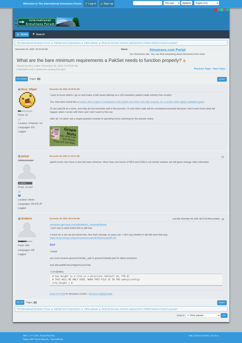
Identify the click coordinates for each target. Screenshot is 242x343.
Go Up (20, 302)
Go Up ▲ (215, 336)
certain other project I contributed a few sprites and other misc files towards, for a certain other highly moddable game (141, 102)
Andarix (26, 218)
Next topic (219, 68)
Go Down (22, 79)
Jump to (180, 315)
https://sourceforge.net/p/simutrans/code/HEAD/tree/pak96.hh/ (83, 238)
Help (191, 336)
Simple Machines (47, 336)
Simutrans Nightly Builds (100, 294)
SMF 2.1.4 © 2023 (31, 336)
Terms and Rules (202, 336)
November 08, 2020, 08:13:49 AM (65, 218)
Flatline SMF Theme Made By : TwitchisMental (43, 339)
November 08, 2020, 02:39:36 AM (65, 89)
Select (60, 271)
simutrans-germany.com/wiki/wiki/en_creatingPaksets (78, 224)
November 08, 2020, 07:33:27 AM (65, 156)
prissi (25, 156)
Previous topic (202, 68)
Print (222, 79)
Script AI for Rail (57, 294)
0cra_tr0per (29, 89)
